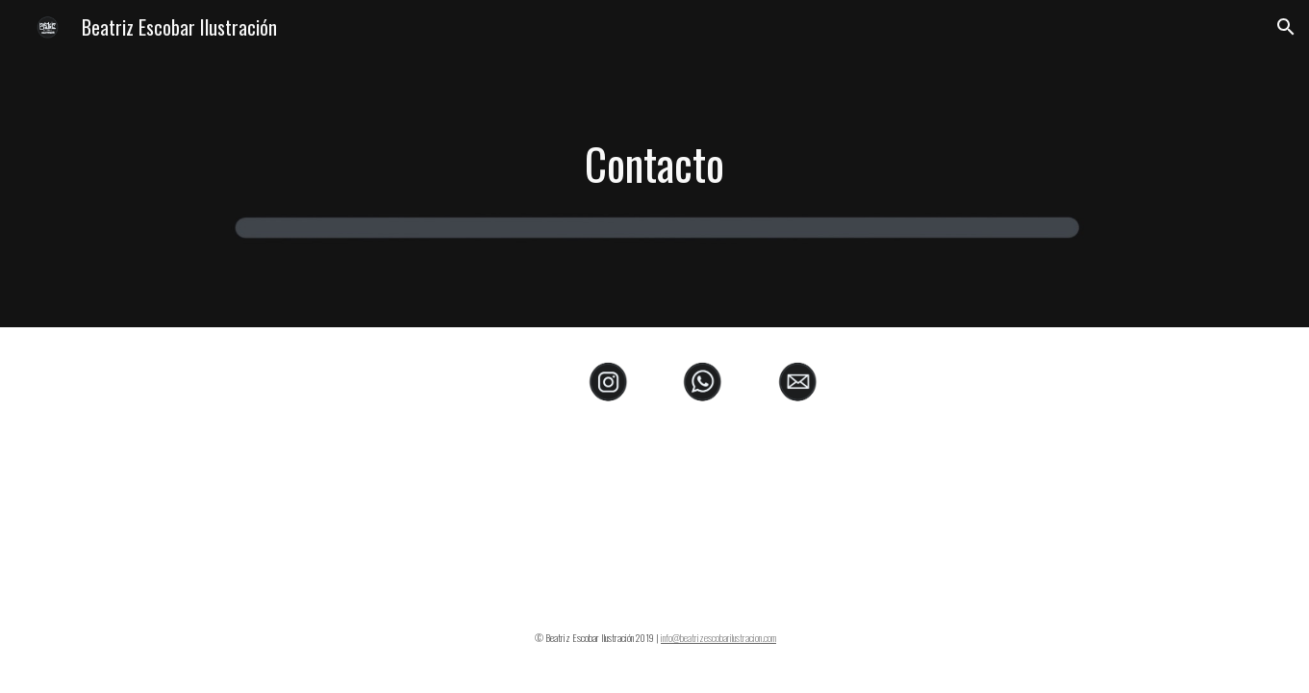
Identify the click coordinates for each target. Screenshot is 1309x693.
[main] (654, 164)
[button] (1286, 27)
